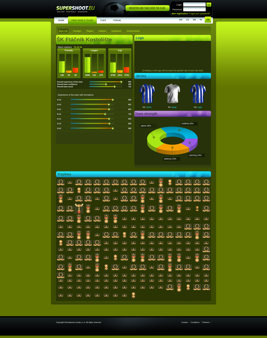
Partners (205, 322)
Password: (177, 9)
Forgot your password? (199, 13)
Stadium (102, 31)
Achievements (133, 31)
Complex (77, 31)
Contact (184, 322)
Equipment (116, 31)
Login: (179, 5)
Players (90, 31)
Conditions (195, 322)
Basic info (63, 31)
